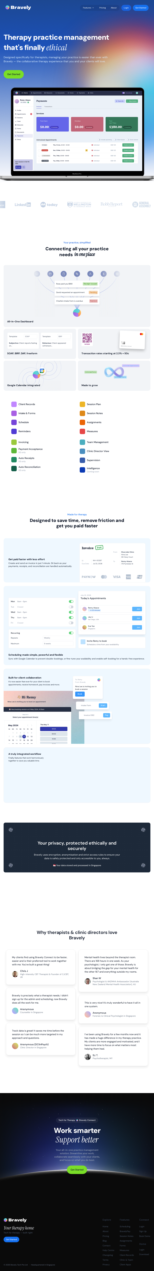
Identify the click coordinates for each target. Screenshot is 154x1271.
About (105, 1231)
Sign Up (143, 1231)
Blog (105, 1240)
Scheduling (125, 1226)
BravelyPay (125, 1231)
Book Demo (144, 1236)
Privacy (106, 1264)
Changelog (108, 1255)
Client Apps (125, 1264)
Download (144, 1254)
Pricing (106, 1236)
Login (141, 1226)
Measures (124, 1250)
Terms (105, 1260)
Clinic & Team (126, 1260)
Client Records (127, 1255)
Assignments (126, 1240)
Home (105, 1226)
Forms (123, 1245)
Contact (106, 1245)
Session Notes (126, 1236)
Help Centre (108, 1250)
